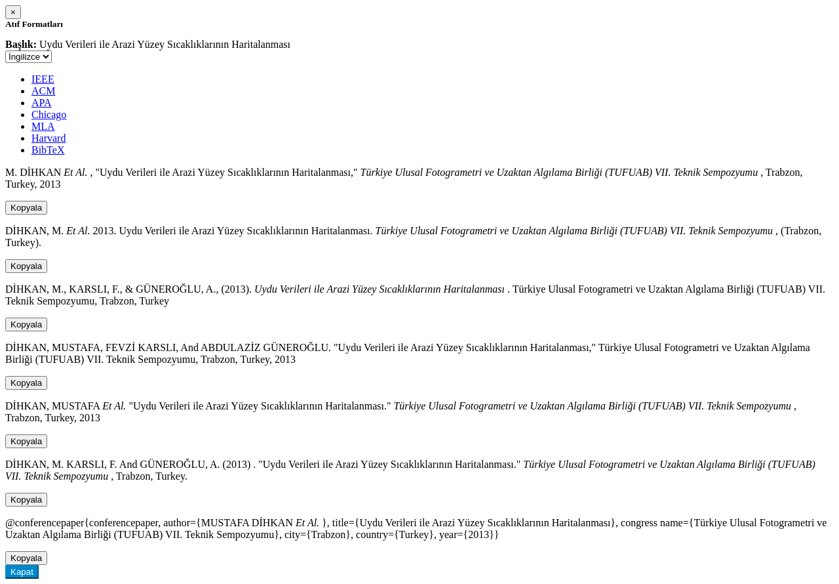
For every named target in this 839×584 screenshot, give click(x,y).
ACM (43, 90)
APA (41, 102)
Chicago (48, 114)
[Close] (13, 12)
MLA (43, 126)
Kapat (21, 572)
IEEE (42, 79)
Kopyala (26, 208)
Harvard (48, 138)
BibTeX (47, 150)
